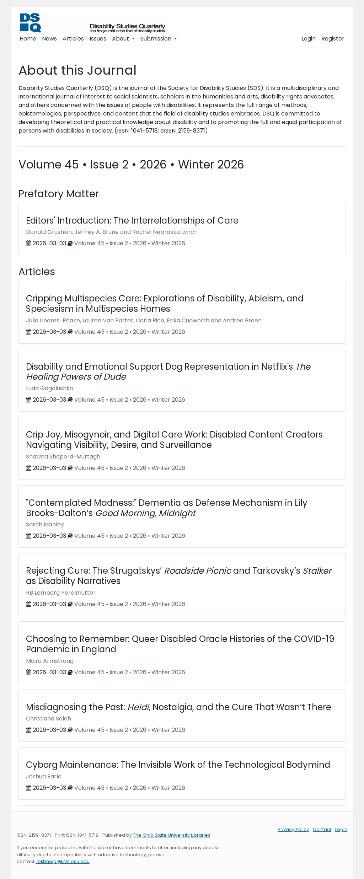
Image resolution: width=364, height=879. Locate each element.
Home (28, 38)
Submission (156, 38)
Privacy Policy (293, 829)
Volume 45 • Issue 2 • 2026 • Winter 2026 (129, 243)
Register (332, 38)
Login (308, 38)
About (121, 38)
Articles (73, 38)
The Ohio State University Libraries (171, 835)
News (49, 38)
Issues (98, 38)
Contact (322, 829)
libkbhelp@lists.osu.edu (63, 861)
